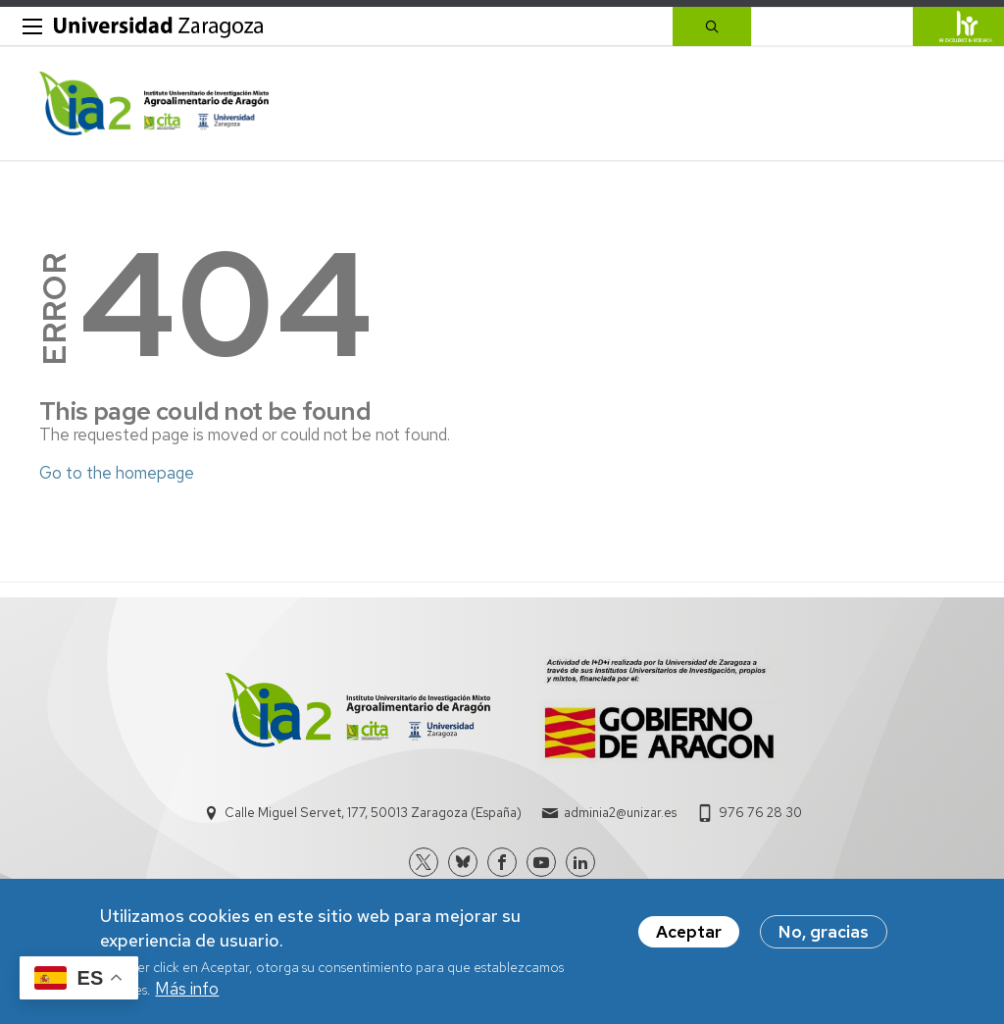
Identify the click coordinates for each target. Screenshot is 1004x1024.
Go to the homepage (116, 473)
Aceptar (689, 932)
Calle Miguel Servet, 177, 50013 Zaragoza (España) (373, 812)
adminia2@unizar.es (620, 812)
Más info (187, 988)
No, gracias (823, 932)
